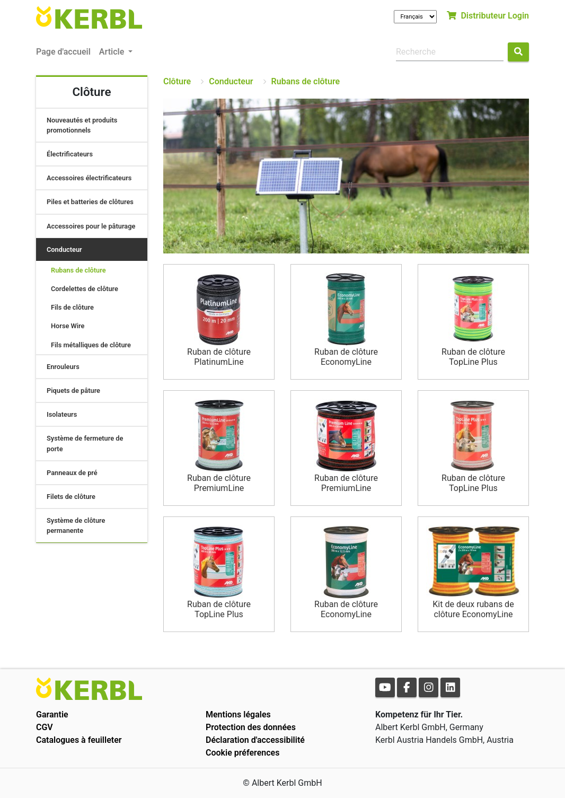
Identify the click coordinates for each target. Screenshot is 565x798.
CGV (44, 727)
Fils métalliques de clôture (91, 345)
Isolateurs (62, 414)
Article (112, 52)
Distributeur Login (488, 16)
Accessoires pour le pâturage (91, 226)
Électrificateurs (70, 154)
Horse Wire (68, 326)
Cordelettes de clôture (84, 289)
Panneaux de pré (72, 473)
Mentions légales (238, 714)
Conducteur (64, 249)
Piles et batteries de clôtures (90, 202)
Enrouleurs (63, 367)
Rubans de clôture (78, 270)
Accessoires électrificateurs (89, 178)
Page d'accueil (63, 52)
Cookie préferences (242, 753)
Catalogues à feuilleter (79, 740)
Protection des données (251, 727)
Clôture (177, 81)
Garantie (52, 714)
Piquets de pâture (73, 390)
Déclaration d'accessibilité (255, 740)
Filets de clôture (71, 497)
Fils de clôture (72, 307)
